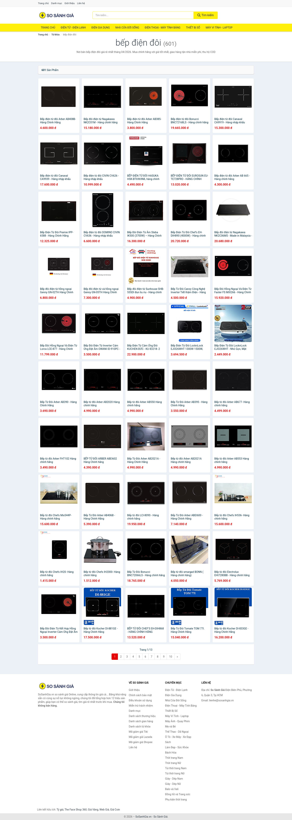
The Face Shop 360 (75, 809)
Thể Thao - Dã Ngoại (177, 731)
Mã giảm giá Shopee (141, 742)
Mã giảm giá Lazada (140, 736)
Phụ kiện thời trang (176, 799)
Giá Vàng (93, 809)
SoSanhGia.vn (143, 816)
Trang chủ (43, 3)
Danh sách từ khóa (139, 726)
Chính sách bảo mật (140, 695)
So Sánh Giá (160, 816)
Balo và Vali (172, 789)
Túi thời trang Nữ (175, 773)
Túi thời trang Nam (176, 768)
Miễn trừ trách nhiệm (141, 705)
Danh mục (56, 3)
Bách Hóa (170, 752)
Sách (168, 742)
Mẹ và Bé (170, 726)
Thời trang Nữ (173, 763)
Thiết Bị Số (193, 27)
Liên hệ (81, 3)
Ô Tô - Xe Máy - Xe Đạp (178, 736)
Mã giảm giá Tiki (138, 731)
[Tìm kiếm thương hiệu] (143, 15)
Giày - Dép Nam (174, 778)
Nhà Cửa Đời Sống (127, 27)
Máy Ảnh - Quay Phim (177, 721)
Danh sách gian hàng (141, 721)
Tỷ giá (60, 809)
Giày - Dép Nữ (173, 783)
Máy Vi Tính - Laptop (219, 27)
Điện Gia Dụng (100, 27)
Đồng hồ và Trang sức (177, 794)
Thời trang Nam (174, 757)
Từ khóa (55, 34)
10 (170, 656)
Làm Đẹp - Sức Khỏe (177, 747)
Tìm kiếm (205, 15)
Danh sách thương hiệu (142, 716)
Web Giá (104, 809)
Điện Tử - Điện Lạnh (73, 27)
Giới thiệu (69, 3)
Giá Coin (115, 809)
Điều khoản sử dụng (140, 700)
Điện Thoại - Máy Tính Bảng (162, 27)
